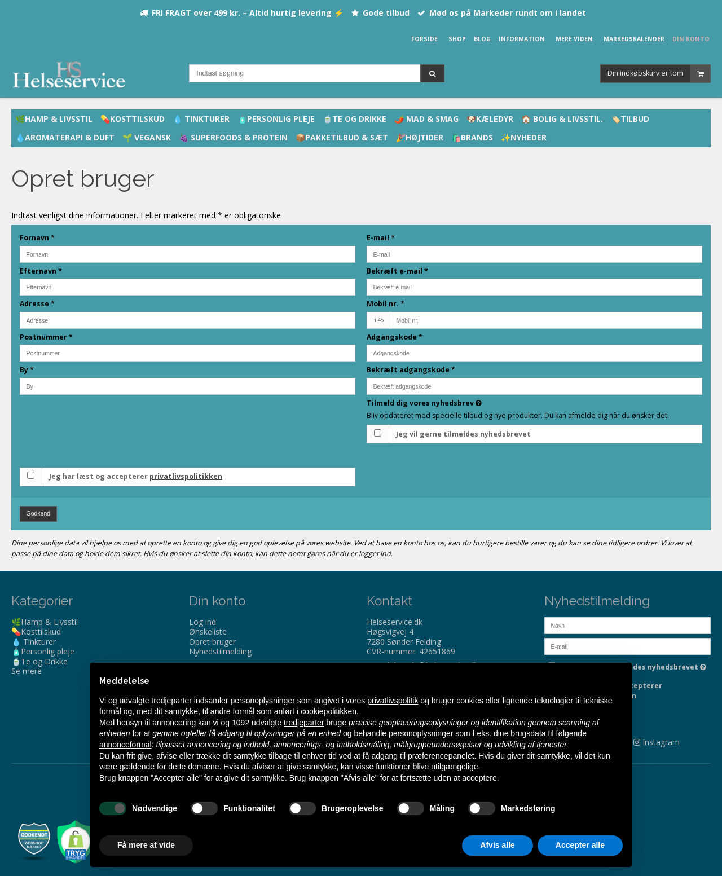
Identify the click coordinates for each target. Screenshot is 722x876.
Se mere (26, 671)
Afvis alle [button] (497, 844)
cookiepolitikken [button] (328, 711)
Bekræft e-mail (397, 271)
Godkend (39, 513)
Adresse (37, 304)
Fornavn (37, 238)
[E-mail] (627, 645)
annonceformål (125, 744)
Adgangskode (394, 337)
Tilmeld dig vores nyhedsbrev (464, 403)
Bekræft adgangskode (411, 370)
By (27, 370)
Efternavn (41, 271)
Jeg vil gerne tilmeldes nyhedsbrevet (463, 434)
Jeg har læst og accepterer (135, 476)
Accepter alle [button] (580, 844)
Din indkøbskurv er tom (658, 73)
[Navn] (627, 624)
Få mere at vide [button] (146, 844)
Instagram (661, 742)
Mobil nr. (385, 304)
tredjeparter (304, 722)
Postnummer (46, 337)
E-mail (381, 238)
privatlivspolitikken (185, 476)
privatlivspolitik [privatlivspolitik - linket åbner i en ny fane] (392, 700)
